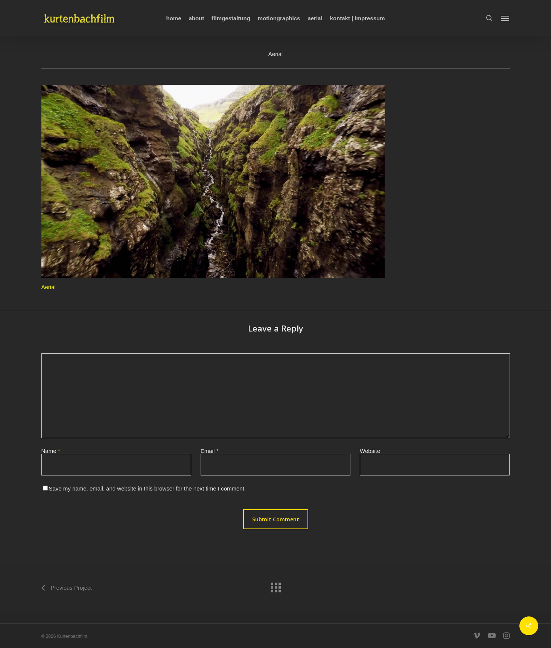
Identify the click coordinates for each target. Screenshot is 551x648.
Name (50, 451)
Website (370, 451)
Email (210, 451)
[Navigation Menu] (505, 18)
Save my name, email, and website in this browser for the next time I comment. (147, 488)
